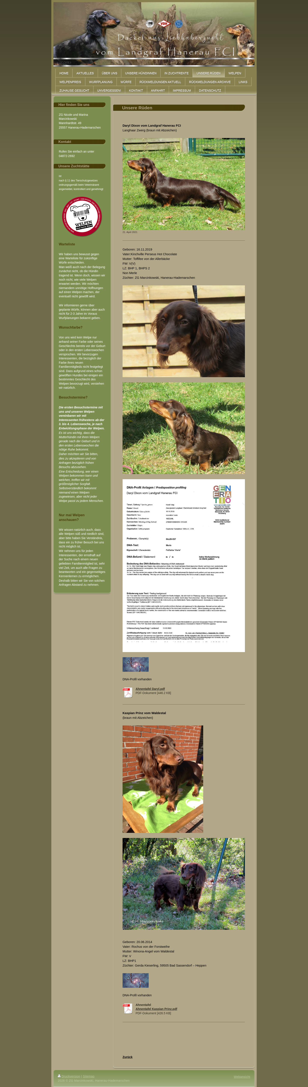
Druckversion (69, 1076)
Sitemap (88, 1076)
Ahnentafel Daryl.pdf (150, 689)
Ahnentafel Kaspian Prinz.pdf (156, 1009)
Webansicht (242, 1076)
